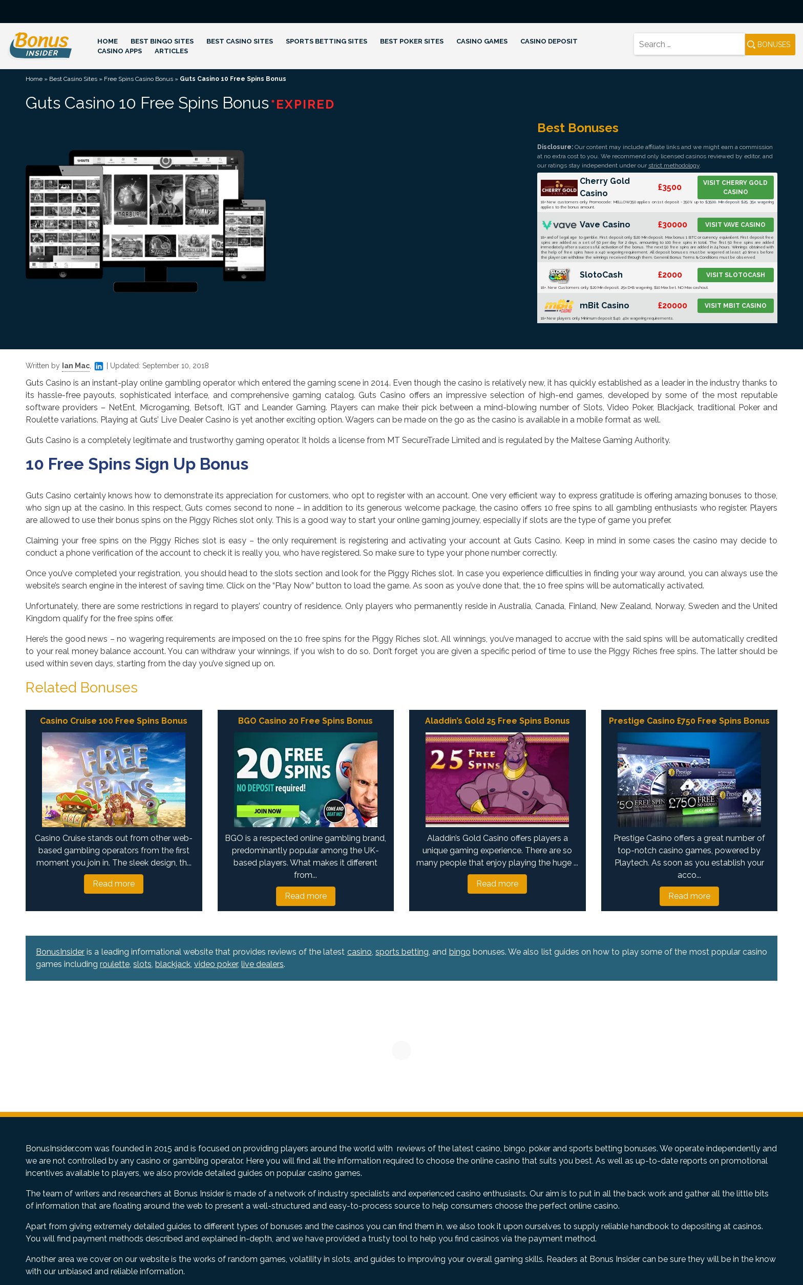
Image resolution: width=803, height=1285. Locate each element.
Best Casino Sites (239, 41)
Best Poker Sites (411, 41)
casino (359, 952)
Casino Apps (119, 51)
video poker (216, 964)
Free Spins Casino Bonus (138, 78)
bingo (460, 952)
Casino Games (482, 41)
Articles (171, 51)
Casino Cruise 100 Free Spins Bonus (113, 721)
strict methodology (674, 165)
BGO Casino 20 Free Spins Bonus (305, 721)
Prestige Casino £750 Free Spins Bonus (689, 721)
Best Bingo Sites (162, 41)
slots (142, 964)
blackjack (173, 964)
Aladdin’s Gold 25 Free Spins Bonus (497, 721)
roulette (115, 964)
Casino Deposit (549, 41)
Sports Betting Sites (326, 41)
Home (107, 41)
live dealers (262, 964)
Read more (114, 884)
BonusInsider (60, 952)
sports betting (402, 952)
